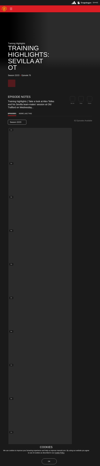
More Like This (25, 113)
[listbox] (17, 122)
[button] (11, 8)
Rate (81, 103)
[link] (89, 98)
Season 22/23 (17, 122)
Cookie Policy (59, 453)
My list (72, 103)
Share (89, 103)
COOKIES (46, 447)
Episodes (12, 113)
